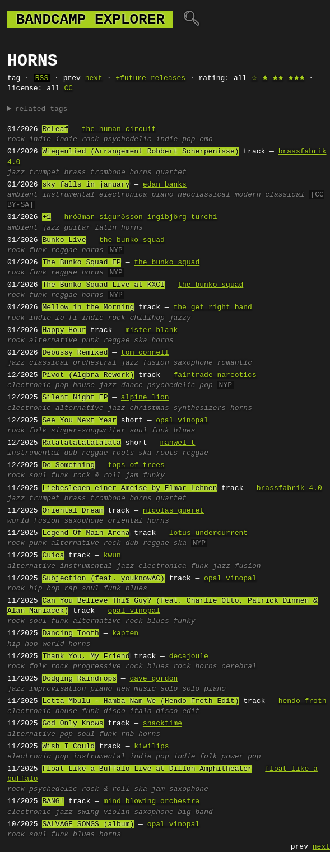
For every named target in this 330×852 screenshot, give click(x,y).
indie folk (195, 757)
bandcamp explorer (90, 20)
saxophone (192, 363)
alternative (53, 341)
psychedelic (128, 139)
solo (169, 689)
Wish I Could (68, 747)
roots (123, 453)
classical (48, 363)
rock (16, 139)
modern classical (270, 195)
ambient (22, 195)
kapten (125, 633)
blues (184, 431)
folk (38, 431)
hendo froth (302, 701)
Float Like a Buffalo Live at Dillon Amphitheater (147, 769)
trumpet (44, 172)
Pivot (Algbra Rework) (88, 375)
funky (154, 476)
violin (117, 812)
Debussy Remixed (75, 353)
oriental (125, 521)
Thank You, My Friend (85, 656)
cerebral (238, 667)
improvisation (57, 689)
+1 (46, 217)
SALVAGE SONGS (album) (88, 825)
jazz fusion (145, 363)
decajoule (188, 656)
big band (195, 812)
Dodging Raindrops (79, 679)
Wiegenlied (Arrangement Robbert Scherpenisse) (140, 152)
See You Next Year (79, 421)
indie (40, 139)
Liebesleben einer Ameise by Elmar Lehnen (129, 488)
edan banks (165, 185)
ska (140, 341)
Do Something (68, 465)
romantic (234, 363)
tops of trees (136, 465)
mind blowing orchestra (152, 802)
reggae (64, 250)
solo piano (204, 689)
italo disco (154, 711)
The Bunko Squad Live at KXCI (103, 285)
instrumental (68, 195)
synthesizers (199, 408)
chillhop (147, 318)
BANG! (53, 802)
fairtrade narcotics (214, 375)
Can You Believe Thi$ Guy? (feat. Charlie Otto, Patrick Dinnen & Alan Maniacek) (162, 606)
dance (132, 385)
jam (132, 476)
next (94, 78)
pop (61, 385)
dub (70, 453)
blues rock (169, 667)
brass (75, 172)
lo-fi (66, 318)
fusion (47, 521)
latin (106, 228)
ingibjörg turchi (182, 217)
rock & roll (97, 476)
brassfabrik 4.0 (289, 488)
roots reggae (182, 453)
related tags (41, 109)
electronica (123, 195)
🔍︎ (191, 20)
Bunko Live (64, 240)
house (84, 385)
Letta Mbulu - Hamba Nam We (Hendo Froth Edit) (140, 701)
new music (136, 689)
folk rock (48, 667)
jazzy (180, 318)
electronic (29, 385)
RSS (41, 78)
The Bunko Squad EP (81, 263)
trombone (107, 172)
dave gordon (153, 679)
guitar (77, 228)
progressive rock (108, 667)
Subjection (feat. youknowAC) (103, 579)
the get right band (212, 307)
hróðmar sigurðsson (103, 217)
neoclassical (204, 195)
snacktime (162, 724)
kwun (112, 556)
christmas (149, 408)
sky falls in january (85, 185)
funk (38, 250)
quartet (171, 172)
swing (88, 812)
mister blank (152, 330)
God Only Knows (72, 724)
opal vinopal (182, 421)
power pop (241, 757)
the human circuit (119, 129)
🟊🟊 (277, 78)
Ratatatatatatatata (81, 443)
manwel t (177, 443)
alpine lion (145, 398)
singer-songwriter (88, 431)
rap (70, 589)
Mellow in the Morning (88, 307)
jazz (16, 172)
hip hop (44, 589)
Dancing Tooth (70, 633)
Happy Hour (64, 330)
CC (68, 88)
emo (205, 139)
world (18, 521)
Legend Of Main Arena (85, 533)
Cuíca (53, 556)
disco (115, 711)
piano (162, 195)
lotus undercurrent (208, 533)
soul (138, 431)
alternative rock (86, 543)
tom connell (145, 353)
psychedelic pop (180, 385)
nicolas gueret (173, 511)
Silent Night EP (75, 398)
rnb (127, 734)
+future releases (150, 78)
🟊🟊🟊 (296, 78)
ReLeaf (55, 129)
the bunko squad (132, 240)
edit (190, 711)
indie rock (77, 139)
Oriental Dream (72, 511)
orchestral (95, 363)
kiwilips (151, 747)
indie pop (175, 139)
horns (140, 172)
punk (90, 341)
